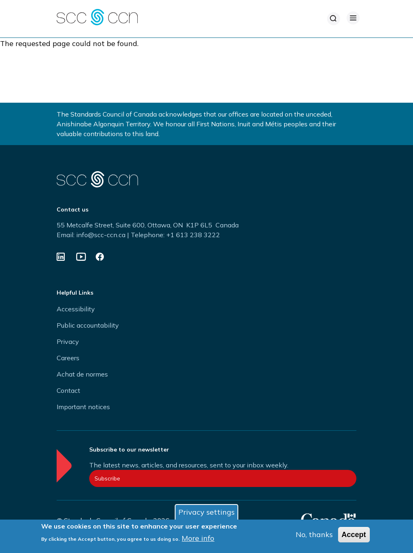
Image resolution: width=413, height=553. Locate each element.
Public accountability (88, 325)
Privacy (68, 341)
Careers (68, 358)
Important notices (83, 407)
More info (198, 539)
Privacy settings (206, 512)
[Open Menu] (353, 17)
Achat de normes (82, 374)
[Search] (333, 18)
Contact (68, 390)
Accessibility (76, 309)
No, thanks (314, 535)
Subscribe (107, 478)
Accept (354, 535)
